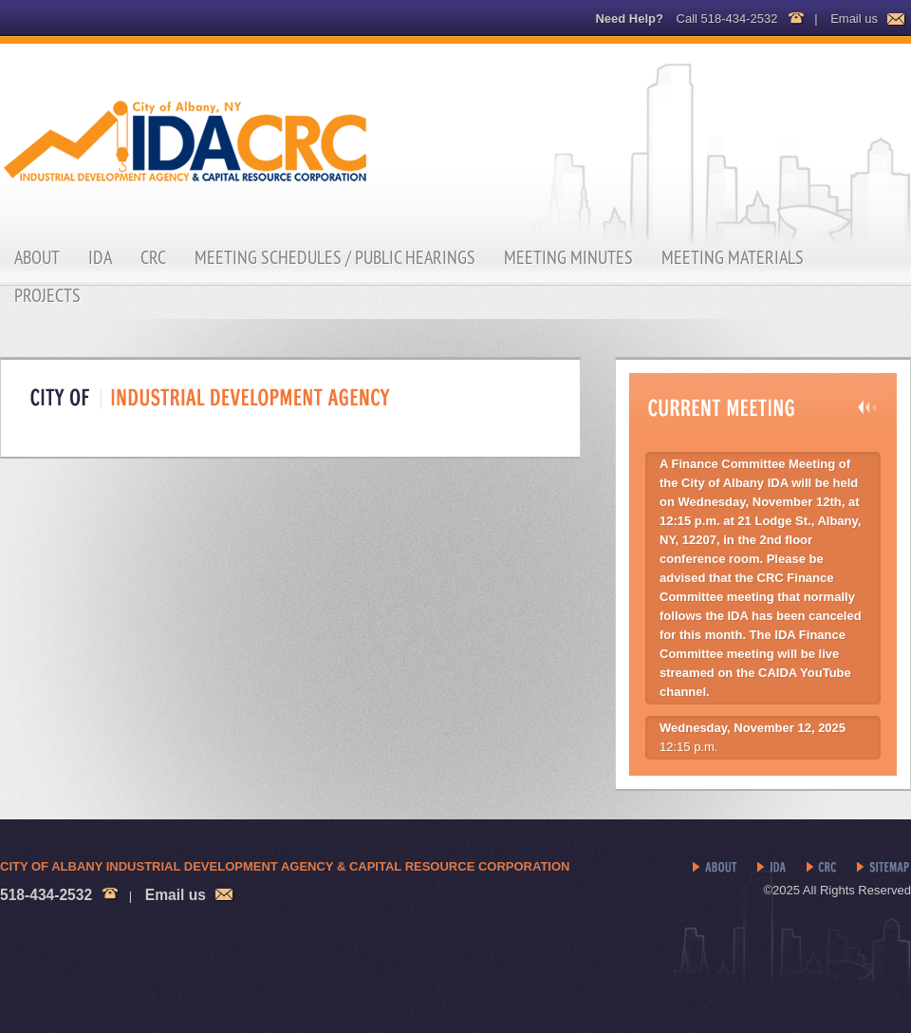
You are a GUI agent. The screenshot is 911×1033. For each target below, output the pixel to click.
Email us (854, 18)
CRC (153, 257)
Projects (47, 295)
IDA (100, 257)
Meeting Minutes (568, 257)
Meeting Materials (732, 257)
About (37, 257)
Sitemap (884, 867)
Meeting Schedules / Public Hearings (335, 257)
